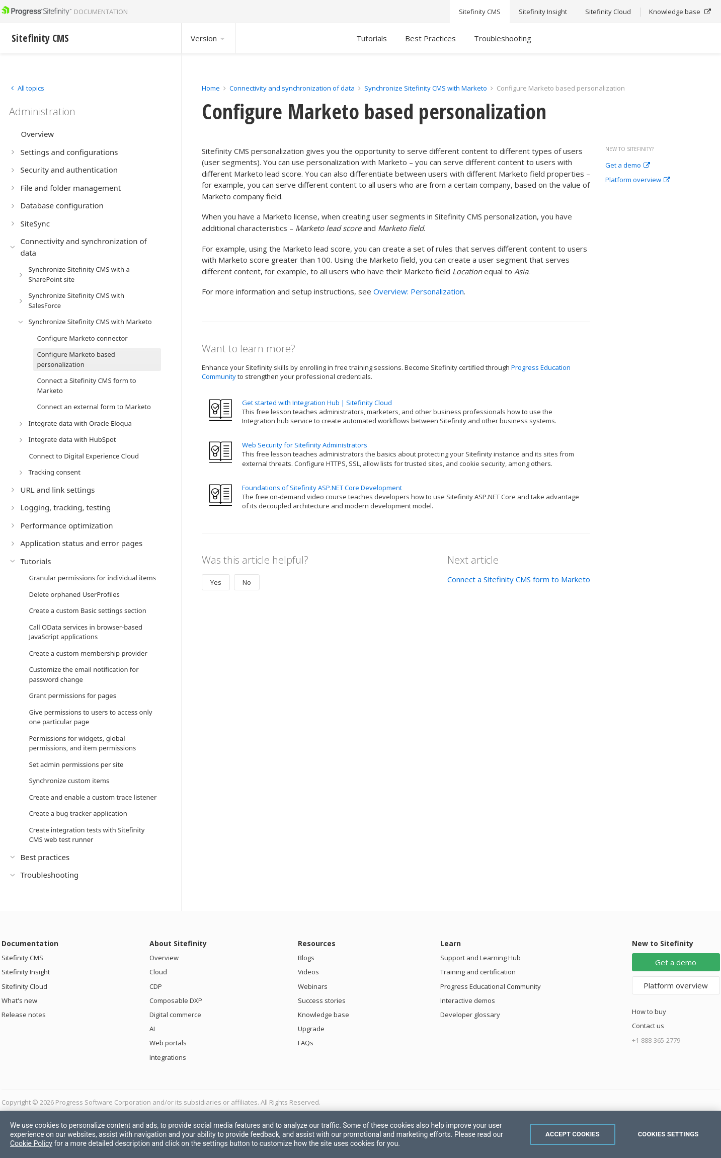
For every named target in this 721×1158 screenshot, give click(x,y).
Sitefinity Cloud (24, 986)
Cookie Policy (31, 1143)
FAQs (305, 1042)
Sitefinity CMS (22, 957)
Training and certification (478, 971)
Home (211, 88)
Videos (308, 971)
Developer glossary (470, 1014)
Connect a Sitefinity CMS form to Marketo (518, 579)
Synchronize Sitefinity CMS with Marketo (425, 88)
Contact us (648, 1025)
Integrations (167, 1057)
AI (152, 1028)
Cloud (158, 971)
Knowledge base (323, 1014)
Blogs (306, 957)
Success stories (322, 1000)
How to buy (649, 1011)
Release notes (24, 1014)
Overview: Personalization (418, 291)
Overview (164, 957)
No (247, 582)
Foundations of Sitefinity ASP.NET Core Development (322, 487)
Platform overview (637, 180)
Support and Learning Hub (480, 957)
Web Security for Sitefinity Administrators (304, 444)
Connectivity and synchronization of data (292, 88)
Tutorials (371, 38)
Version (208, 38)
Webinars (313, 986)
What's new (19, 1000)
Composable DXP (175, 1000)
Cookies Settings (668, 1134)
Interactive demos (467, 1000)
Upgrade (311, 1028)
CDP (155, 986)
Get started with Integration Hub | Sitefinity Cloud (317, 402)
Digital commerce (175, 1014)
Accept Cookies (572, 1134)
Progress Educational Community (490, 986)
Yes (215, 582)
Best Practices (430, 38)
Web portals (168, 1042)
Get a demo (627, 166)
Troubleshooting (502, 38)
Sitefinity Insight (26, 971)
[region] (360, 1134)
